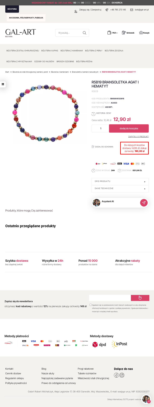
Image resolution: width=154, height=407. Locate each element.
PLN (114, 33)
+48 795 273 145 (118, 9)
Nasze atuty (48, 373)
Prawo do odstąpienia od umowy (59, 383)
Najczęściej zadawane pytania (57, 378)
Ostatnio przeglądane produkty (30, 226)
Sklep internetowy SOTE (117, 399)
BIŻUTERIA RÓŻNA (84, 61)
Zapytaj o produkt (138, 137)
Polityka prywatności (16, 383)
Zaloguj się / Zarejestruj (87, 9)
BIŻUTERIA (12, 9)
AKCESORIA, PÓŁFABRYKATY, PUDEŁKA (26, 18)
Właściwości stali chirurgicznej (93, 378)
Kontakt (9, 368)
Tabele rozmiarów (87, 373)
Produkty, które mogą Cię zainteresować (29, 210)
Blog (44, 368)
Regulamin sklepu (14, 378)
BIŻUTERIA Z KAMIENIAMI (72, 50)
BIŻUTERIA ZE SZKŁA (114, 50)
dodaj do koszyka (129, 128)
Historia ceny (103, 113)
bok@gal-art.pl (142, 9)
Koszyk (144, 32)
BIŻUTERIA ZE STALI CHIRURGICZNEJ (22, 50)
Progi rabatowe (86, 368)
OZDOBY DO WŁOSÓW (44, 61)
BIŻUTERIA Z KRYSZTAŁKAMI (19, 61)
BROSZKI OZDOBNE (65, 61)
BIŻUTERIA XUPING (49, 50)
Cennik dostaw (13, 373)
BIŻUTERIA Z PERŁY (93, 50)
